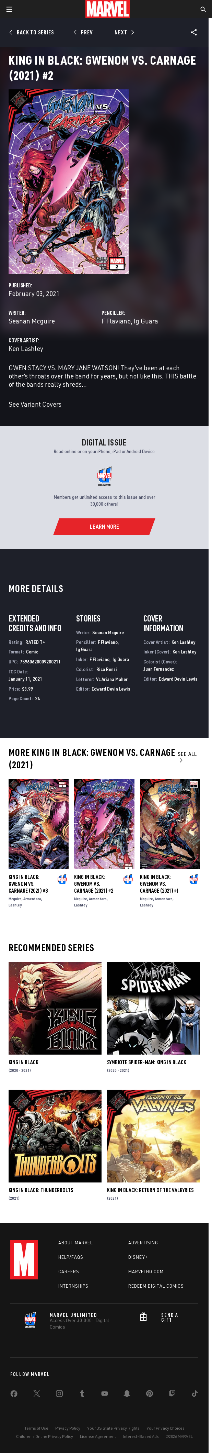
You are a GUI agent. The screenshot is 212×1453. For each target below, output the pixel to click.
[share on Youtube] (104, 1394)
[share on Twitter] (36, 1394)
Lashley (15, 904)
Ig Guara (146, 321)
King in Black (23, 1062)
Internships (73, 1286)
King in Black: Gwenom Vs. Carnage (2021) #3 (28, 883)
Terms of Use (36, 1428)
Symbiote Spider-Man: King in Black (146, 1062)
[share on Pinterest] (149, 1394)
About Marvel (75, 1242)
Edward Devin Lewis (111, 689)
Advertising (143, 1242)
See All (187, 756)
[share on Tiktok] (194, 1394)
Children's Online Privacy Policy (44, 1436)
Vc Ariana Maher (112, 679)
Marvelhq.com (146, 1271)
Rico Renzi (106, 669)
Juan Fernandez (158, 669)
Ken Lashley (26, 348)
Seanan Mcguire (32, 321)
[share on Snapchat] (126, 1394)
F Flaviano (116, 321)
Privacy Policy (67, 1428)
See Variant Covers (35, 404)
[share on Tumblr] (82, 1394)
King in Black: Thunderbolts (41, 1190)
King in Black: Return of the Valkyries (150, 1190)
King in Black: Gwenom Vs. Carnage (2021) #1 (159, 883)
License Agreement (98, 1436)
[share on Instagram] (59, 1394)
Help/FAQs (70, 1257)
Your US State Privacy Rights (113, 1428)
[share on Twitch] (172, 1394)
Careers (68, 1271)
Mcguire (15, 898)
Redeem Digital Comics (156, 1286)
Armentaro (32, 898)
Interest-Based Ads (141, 1436)
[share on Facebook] (13, 1395)
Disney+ (138, 1257)
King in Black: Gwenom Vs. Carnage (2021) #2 (93, 883)
